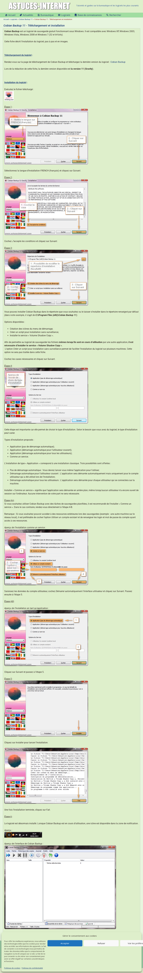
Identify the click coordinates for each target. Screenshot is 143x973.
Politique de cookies (12, 968)
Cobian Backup (117, 62)
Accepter (65, 943)
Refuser (101, 943)
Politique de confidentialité (32, 968)
